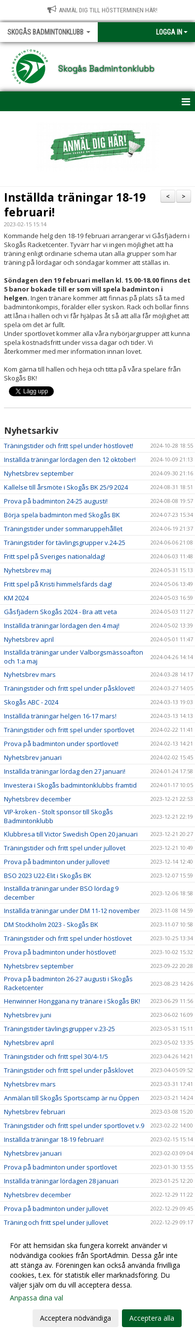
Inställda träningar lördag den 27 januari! (64, 771)
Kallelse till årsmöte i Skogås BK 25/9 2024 (66, 487)
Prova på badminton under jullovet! (57, 861)
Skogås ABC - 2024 (31, 702)
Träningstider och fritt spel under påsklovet (68, 1070)
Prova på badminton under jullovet (56, 1208)
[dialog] (97, 1281)
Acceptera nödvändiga (75, 1318)
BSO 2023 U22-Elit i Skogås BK (47, 875)
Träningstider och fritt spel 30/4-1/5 (56, 1056)
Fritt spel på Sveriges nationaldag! (54, 556)
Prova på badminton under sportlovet (60, 1167)
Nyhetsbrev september (39, 473)
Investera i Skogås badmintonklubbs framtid (70, 785)
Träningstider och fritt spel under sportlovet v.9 (74, 1125)
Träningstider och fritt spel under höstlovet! (68, 445)
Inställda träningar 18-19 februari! (75, 204)
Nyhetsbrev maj (27, 570)
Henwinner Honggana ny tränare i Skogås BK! (72, 1001)
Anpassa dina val (36, 1298)
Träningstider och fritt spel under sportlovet (69, 729)
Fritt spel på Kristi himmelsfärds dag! (58, 584)
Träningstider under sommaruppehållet (63, 528)
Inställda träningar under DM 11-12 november (72, 910)
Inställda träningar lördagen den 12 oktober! (70, 459)
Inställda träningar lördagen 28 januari (61, 1180)
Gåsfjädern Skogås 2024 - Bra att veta (60, 611)
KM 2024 (16, 597)
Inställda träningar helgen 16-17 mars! (60, 715)
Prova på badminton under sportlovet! (61, 743)
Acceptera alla (151, 1318)
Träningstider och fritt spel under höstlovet (68, 938)
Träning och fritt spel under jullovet (56, 1222)
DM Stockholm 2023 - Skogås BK (51, 924)
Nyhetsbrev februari (34, 1111)
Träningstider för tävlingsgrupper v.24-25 (64, 542)
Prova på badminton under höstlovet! (60, 952)
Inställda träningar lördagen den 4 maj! (61, 625)
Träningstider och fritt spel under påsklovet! (69, 688)
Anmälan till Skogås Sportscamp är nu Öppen (71, 1097)
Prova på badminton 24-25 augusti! (56, 501)
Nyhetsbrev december (37, 798)
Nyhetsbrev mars (30, 674)
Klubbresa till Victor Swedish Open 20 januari (71, 834)
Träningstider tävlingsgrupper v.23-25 (59, 1028)
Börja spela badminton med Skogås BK (62, 514)
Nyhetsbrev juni (27, 1014)
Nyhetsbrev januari (33, 757)
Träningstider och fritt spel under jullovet (64, 847)
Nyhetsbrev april (29, 639)
